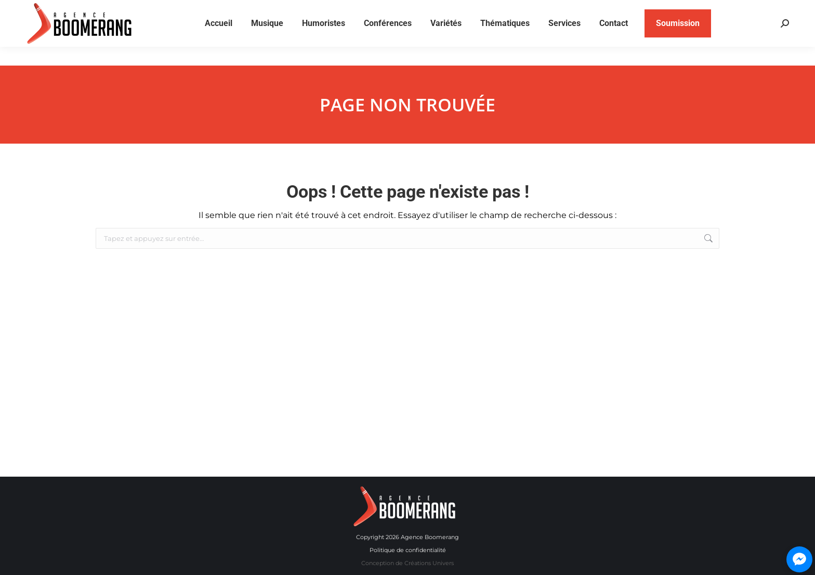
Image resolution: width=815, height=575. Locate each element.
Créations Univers (429, 563)
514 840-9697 (684, 9)
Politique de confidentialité (408, 550)
